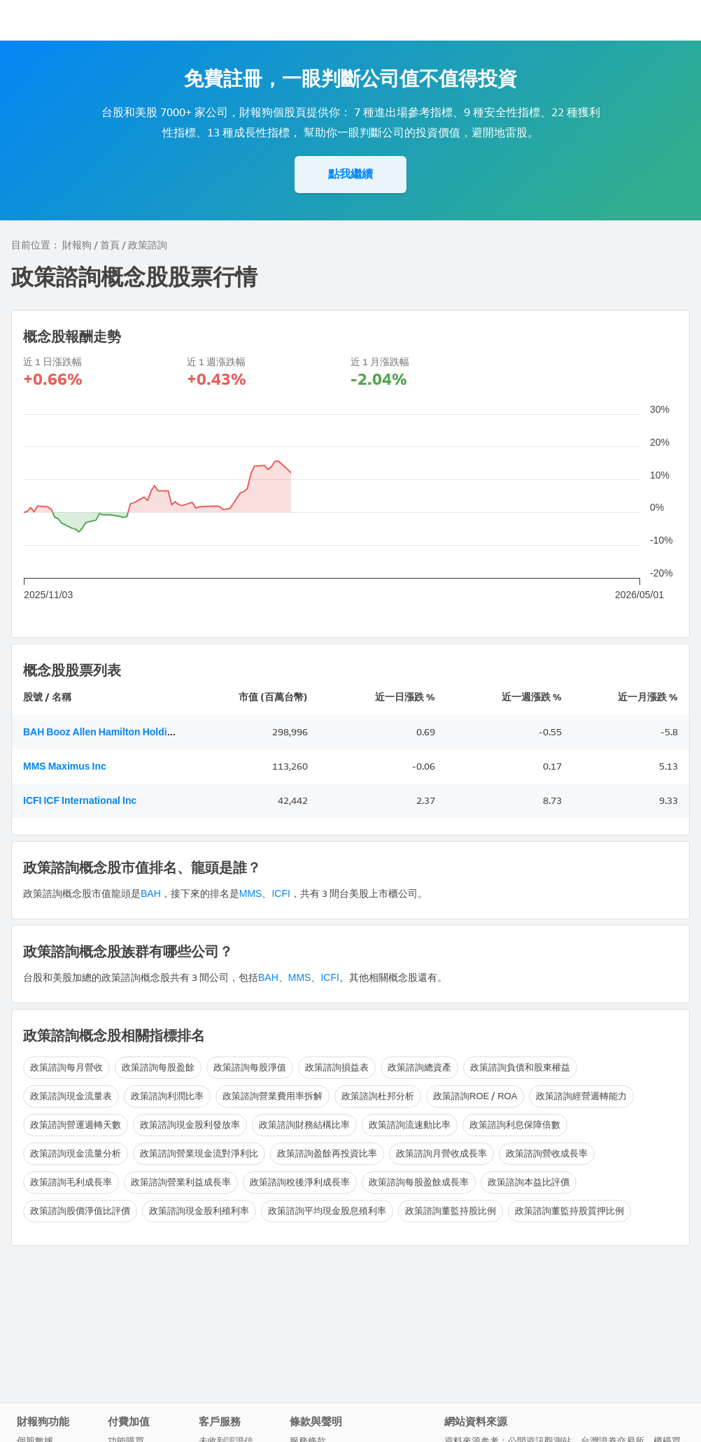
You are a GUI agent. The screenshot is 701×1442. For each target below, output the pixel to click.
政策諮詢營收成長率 (547, 1153)
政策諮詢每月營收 (66, 1067)
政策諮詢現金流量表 (71, 1096)
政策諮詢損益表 (337, 1067)
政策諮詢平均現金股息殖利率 (327, 1211)
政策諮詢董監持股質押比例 (569, 1211)
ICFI (280, 894)
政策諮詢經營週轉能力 (581, 1096)
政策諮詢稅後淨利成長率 (300, 1182)
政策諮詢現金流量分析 (75, 1153)
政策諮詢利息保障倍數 (514, 1124)
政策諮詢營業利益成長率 (181, 1182)
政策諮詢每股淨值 (249, 1067)
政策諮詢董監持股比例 (450, 1211)
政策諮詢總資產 (419, 1067)
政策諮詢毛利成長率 (71, 1182)
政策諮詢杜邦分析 (377, 1096)
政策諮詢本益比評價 (528, 1182)
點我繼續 (350, 174)
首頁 (110, 245)
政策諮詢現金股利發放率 (190, 1124)
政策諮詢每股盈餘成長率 (419, 1182)
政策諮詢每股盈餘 (158, 1067)
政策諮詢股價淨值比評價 (80, 1211)
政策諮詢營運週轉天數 (75, 1124)
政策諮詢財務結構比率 (304, 1124)
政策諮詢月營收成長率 (441, 1153)
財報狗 (77, 245)
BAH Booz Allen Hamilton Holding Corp (113, 732)
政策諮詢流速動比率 (410, 1124)
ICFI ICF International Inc (79, 801)
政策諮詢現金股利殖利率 (199, 1211)
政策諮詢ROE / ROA (475, 1096)
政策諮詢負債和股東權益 (520, 1067)
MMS (250, 894)
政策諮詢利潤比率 (167, 1096)
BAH (151, 894)
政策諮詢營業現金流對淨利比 (199, 1153)
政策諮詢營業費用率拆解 (272, 1096)
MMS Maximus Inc (64, 766)
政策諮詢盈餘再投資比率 (327, 1153)
